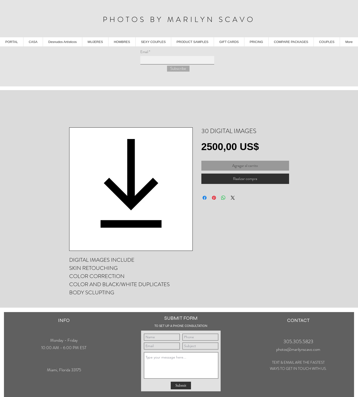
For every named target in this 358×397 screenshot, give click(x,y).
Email (144, 52)
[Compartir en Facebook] (205, 198)
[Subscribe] (178, 69)
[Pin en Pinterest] (214, 198)
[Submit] (181, 385)
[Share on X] (233, 198)
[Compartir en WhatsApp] (223, 198)
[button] (192, 41)
